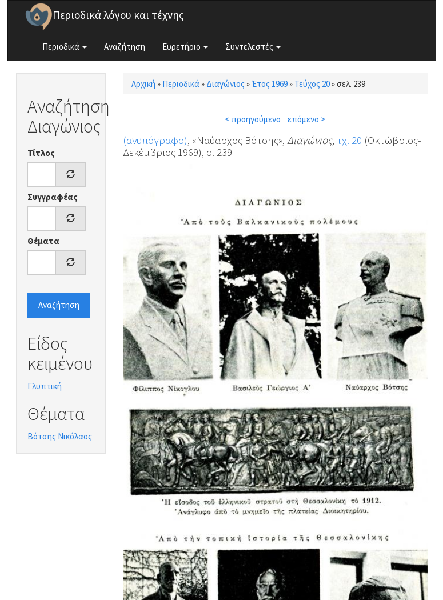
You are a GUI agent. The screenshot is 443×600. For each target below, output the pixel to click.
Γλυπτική (44, 386)
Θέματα (43, 240)
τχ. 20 (349, 140)
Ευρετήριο (185, 46)
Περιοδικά (64, 46)
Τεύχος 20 (312, 83)
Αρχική (143, 83)
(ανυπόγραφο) (155, 140)
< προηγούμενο (253, 119)
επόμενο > (306, 119)
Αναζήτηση (124, 46)
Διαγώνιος (225, 83)
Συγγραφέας (52, 196)
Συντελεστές (253, 46)
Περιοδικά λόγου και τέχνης (118, 15)
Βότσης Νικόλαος (59, 436)
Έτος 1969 (270, 83)
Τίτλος (41, 152)
